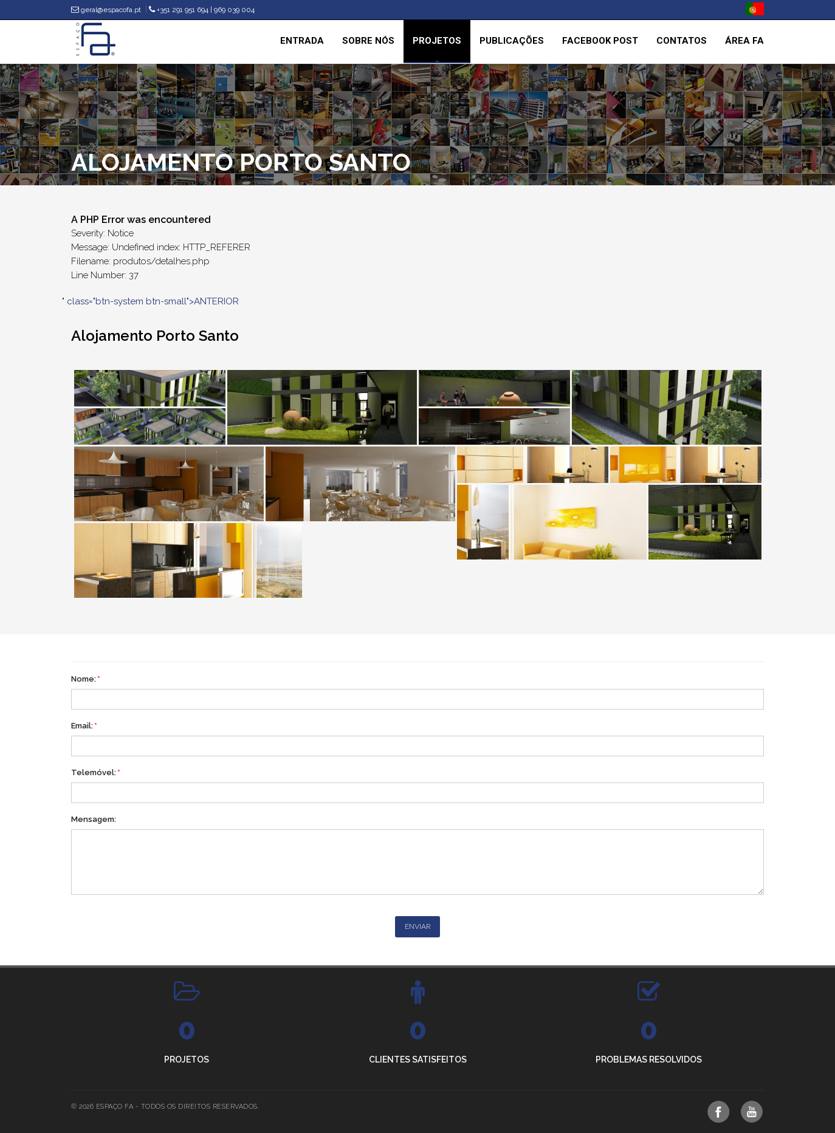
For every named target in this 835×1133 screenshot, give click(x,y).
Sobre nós (368, 40)
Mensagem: (93, 819)
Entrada (302, 40)
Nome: (85, 678)
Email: (84, 725)
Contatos (681, 40)
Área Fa (744, 40)
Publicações (511, 40)
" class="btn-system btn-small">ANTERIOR (150, 301)
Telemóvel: (95, 772)
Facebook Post (600, 40)
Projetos (437, 40)
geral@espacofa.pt (106, 9)
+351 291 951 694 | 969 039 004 (202, 9)
